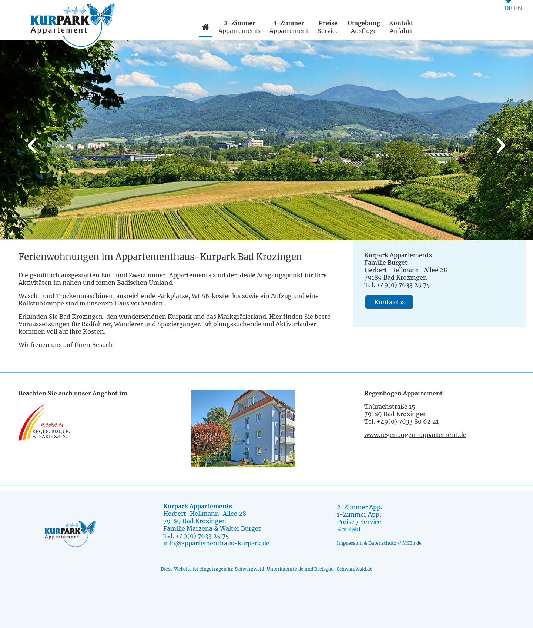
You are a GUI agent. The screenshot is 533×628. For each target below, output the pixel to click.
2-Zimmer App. (359, 507)
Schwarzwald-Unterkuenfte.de (269, 569)
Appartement (289, 26)
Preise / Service (359, 521)
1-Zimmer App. (359, 514)
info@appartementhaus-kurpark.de (216, 543)
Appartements (239, 26)
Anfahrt (401, 26)
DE (508, 8)
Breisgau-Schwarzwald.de (343, 569)
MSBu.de (412, 543)
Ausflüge (364, 26)
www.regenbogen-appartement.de (415, 434)
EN (518, 8)
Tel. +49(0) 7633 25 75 (196, 536)
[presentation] (32, 144)
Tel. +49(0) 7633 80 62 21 (401, 421)
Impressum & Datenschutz (366, 543)
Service (328, 26)
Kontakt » (389, 302)
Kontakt (349, 529)
